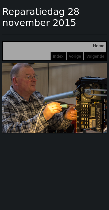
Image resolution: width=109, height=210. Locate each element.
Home (98, 45)
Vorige (75, 56)
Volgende (95, 56)
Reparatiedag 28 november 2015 (40, 17)
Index (58, 56)
